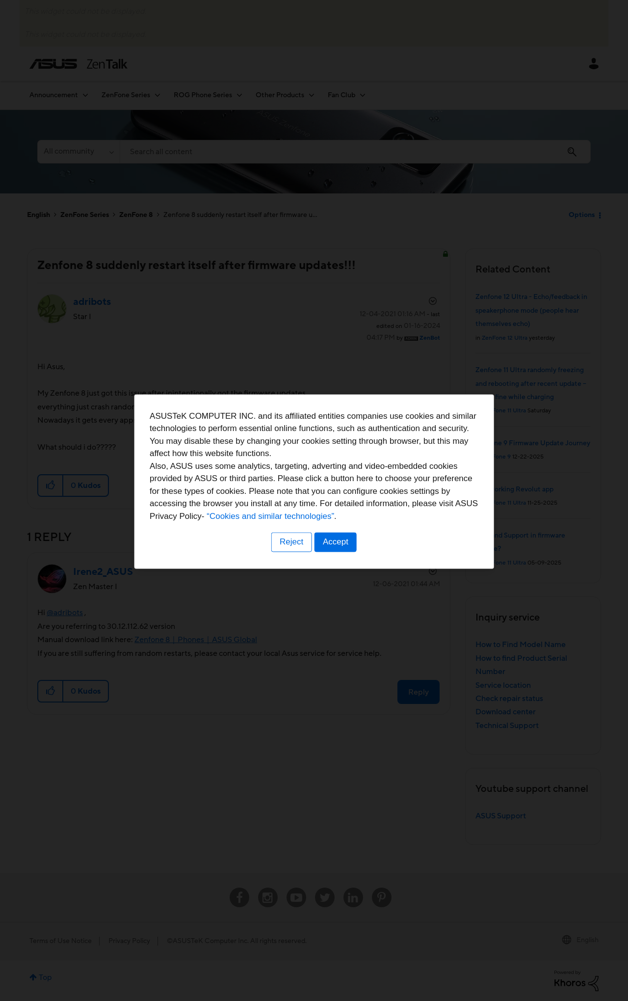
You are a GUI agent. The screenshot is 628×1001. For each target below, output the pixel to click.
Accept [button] (336, 561)
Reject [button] (291, 561)
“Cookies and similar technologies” (344, 536)
